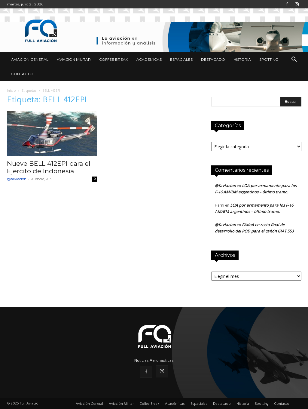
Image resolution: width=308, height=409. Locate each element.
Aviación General (29, 59)
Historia (242, 59)
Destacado (213, 59)
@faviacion (16, 179)
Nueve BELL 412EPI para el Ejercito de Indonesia (48, 167)
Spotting (268, 59)
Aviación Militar (74, 59)
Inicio (11, 91)
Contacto (22, 74)
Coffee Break (113, 59)
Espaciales (181, 59)
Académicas (149, 59)
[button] (294, 60)
